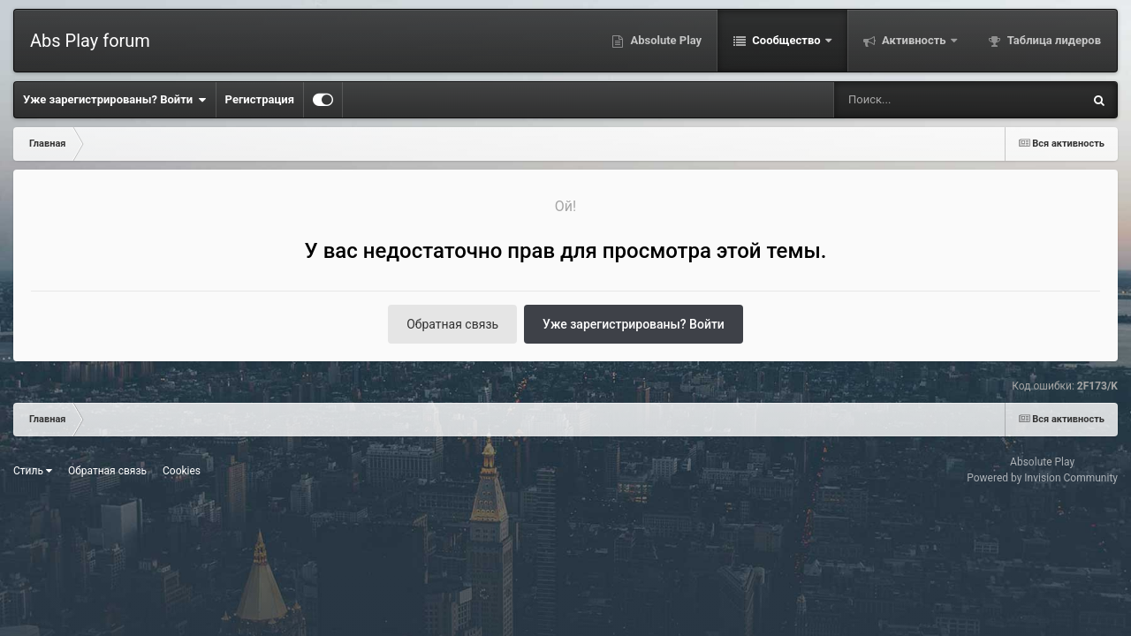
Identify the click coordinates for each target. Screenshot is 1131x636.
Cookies (182, 471)
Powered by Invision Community (1042, 478)
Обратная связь (452, 324)
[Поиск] (925, 99)
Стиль (32, 471)
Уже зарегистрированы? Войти (115, 99)
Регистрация (259, 99)
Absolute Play (664, 40)
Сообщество (786, 40)
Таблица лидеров (1053, 40)
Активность (914, 40)
